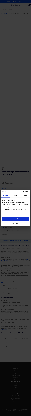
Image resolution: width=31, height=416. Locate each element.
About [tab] (25, 195)
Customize (15, 223)
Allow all (15, 218)
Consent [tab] (5, 195)
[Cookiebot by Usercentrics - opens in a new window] (23, 192)
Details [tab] (15, 195)
